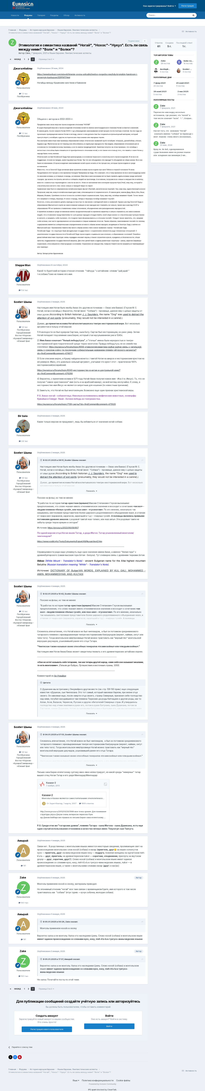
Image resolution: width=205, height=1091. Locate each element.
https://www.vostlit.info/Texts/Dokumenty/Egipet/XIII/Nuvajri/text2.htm (69, 541)
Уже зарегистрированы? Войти (159, 6)
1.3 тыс (23, 93)
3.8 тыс (23, 441)
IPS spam (92, 1089)
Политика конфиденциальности (97, 1080)
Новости (15, 15)
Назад (17, 59)
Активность (80, 15)
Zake (27, 53)
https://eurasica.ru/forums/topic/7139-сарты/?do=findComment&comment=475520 (76, 404)
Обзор (66, 15)
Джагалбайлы (22, 68)
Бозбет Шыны (23, 301)
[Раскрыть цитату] (41, 460)
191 (23, 865)
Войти (109, 1026)
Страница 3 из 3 (46, 59)
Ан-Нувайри (60, 676)
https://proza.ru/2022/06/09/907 (63, 527)
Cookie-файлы (123, 1080)
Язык (76, 1080)
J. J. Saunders (90, 314)
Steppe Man (22, 265)
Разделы (54, 15)
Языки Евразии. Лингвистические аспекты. (70, 53)
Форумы (28, 16)
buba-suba (189, 61)
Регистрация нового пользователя (47, 1029)
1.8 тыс (23, 327)
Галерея (41, 15)
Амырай (22, 840)
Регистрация (187, 6)
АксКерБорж (166, 69)
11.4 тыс (23, 290)
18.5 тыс (23, 902)
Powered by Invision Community (102, 1084)
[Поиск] (161, 15)
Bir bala (23, 415)
